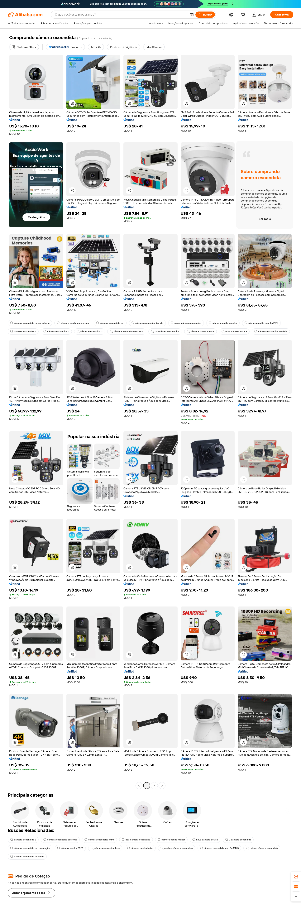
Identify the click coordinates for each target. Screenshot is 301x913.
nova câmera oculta (234, 331)
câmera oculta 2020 (70, 848)
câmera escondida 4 (23, 331)
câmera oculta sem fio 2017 (261, 323)
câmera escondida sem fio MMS (219, 848)
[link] (296, 877)
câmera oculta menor (200, 331)
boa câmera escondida (165, 331)
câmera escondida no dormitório (30, 323)
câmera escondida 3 (56, 331)
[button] (191, 14)
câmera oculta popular (223, 323)
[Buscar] (205, 15)
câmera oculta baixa (140, 848)
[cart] (243, 15)
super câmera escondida (186, 323)
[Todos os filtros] (24, 47)
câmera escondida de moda (27, 856)
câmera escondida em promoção (30, 848)
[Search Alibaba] (120, 14)
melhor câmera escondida (176, 848)
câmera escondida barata (147, 323)
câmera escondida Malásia (270, 331)
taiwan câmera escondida (262, 848)
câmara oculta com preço (73, 323)
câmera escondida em (110, 323)
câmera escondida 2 (90, 331)
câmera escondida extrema (127, 331)
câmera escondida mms (99, 839)
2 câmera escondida (238, 839)
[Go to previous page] (139, 785)
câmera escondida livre (105, 848)
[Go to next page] (162, 785)
